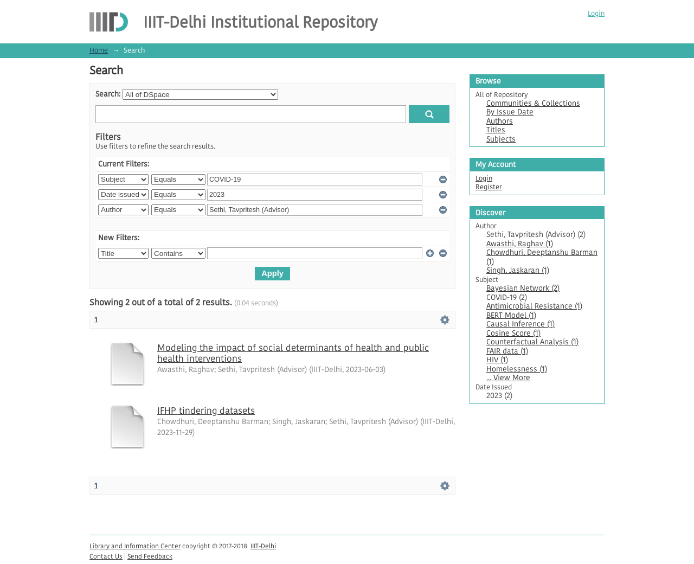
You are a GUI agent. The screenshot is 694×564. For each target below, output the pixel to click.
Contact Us (106, 556)
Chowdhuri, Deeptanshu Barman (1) (541, 257)
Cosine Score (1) (513, 333)
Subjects (501, 139)
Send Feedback (149, 556)
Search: (107, 94)
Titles (495, 129)
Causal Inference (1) (520, 324)
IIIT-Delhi (263, 546)
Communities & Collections (533, 103)
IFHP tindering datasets (206, 410)
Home (98, 50)
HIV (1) (497, 359)
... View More (508, 377)
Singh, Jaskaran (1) (517, 270)
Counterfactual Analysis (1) (532, 342)
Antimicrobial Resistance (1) (534, 306)
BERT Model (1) (511, 315)
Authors (499, 121)
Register (488, 186)
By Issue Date (510, 112)
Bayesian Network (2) (523, 288)
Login (596, 13)
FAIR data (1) (507, 351)
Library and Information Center (135, 546)
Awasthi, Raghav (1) (519, 243)
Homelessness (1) (516, 369)
